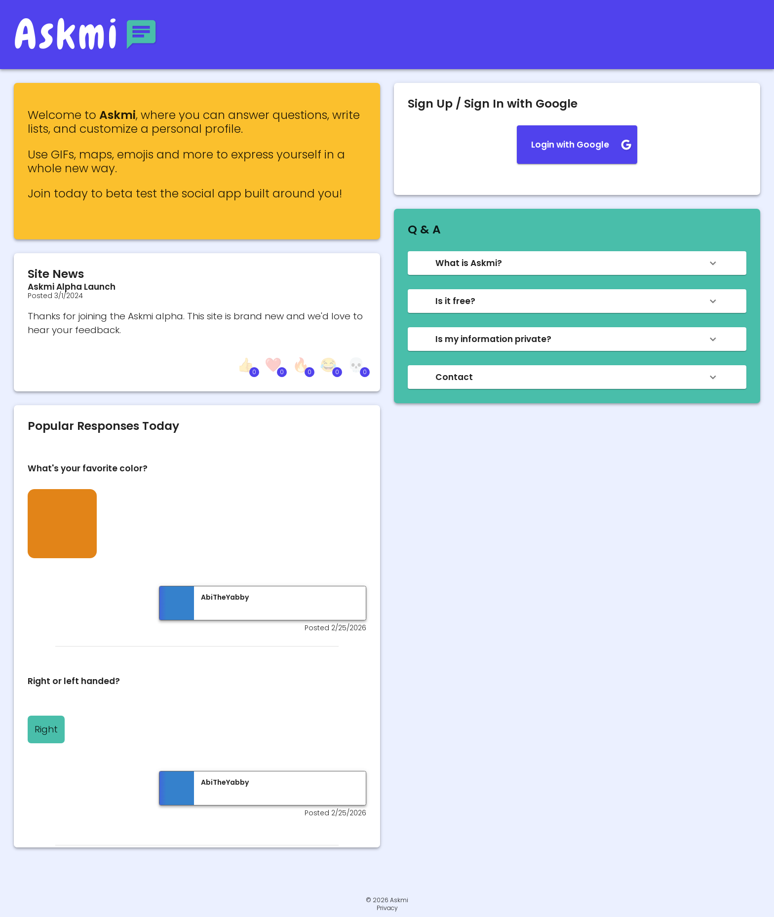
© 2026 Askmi (387, 900)
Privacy (387, 908)
